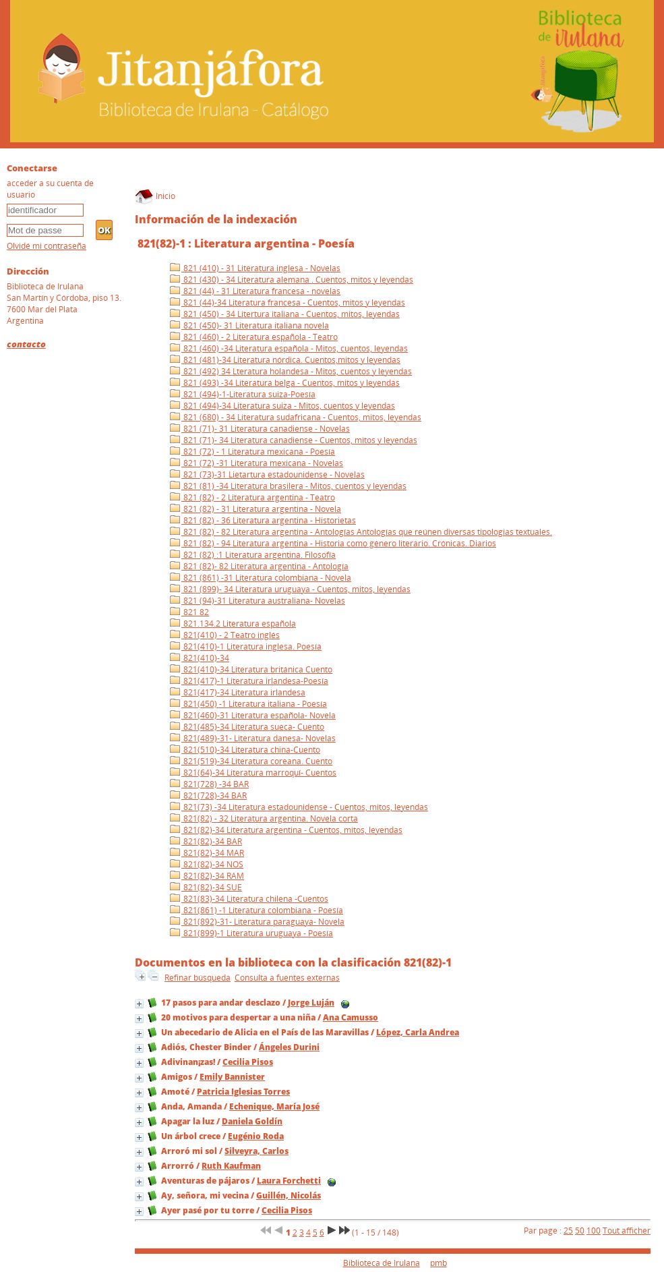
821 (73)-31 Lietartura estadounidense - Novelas (267, 474)
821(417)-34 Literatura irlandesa (237, 692)
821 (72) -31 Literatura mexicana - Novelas (256, 463)
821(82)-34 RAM (207, 875)
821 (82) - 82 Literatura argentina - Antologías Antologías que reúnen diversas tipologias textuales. (361, 532)
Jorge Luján (311, 1002)
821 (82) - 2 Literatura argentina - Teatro (252, 497)
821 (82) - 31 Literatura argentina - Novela (255, 509)
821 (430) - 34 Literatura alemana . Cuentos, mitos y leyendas (291, 279)
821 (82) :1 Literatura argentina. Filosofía (253, 554)
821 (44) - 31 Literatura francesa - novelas (255, 291)
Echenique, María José (274, 1106)
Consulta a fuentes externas (287, 977)
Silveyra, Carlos (256, 1151)
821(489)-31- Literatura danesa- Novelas (253, 738)
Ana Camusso (350, 1017)
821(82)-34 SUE (206, 887)
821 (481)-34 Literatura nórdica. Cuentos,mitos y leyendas (285, 360)
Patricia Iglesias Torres (243, 1091)
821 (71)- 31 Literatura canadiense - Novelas (260, 428)
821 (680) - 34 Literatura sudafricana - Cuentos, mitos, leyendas (295, 417)
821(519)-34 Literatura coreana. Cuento (251, 761)
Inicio (155, 196)
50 (579, 1230)
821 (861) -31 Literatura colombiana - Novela (260, 577)
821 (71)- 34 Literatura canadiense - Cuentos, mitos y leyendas (293, 440)
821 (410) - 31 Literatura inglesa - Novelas (255, 268)
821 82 (189, 612)
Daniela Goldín (252, 1121)
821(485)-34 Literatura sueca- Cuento (247, 726)
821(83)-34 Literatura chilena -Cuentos (249, 898)
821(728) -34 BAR (209, 784)
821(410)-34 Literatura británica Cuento (251, 669)
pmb (438, 1263)
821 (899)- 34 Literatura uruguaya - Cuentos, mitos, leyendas (290, 589)
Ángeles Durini (289, 1047)
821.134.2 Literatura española (233, 623)
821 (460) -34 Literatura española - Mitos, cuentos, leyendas (289, 348)
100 (593, 1230)
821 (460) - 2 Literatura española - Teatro (254, 337)
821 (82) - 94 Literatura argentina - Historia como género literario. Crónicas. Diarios (333, 543)
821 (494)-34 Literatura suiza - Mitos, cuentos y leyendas (282, 405)
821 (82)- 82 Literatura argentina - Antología (259, 566)
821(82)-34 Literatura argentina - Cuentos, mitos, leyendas (286, 830)
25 (568, 1230)
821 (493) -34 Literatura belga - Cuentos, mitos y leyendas (285, 382)
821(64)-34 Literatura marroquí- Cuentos (253, 772)
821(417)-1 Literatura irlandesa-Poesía (249, 681)
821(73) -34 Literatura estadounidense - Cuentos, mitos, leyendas (299, 807)
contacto (26, 344)
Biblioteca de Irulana (381, 1263)
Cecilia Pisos (247, 1062)
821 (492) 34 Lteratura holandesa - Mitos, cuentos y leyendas (291, 371)
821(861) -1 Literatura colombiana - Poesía (256, 910)
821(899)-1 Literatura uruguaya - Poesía (251, 933)
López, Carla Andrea (417, 1032)
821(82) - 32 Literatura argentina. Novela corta (264, 818)
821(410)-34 (199, 658)
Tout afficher (627, 1230)
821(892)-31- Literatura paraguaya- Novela (257, 921)
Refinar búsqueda (197, 977)
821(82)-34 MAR (207, 853)
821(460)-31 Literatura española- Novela (253, 715)
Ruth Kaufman (231, 1166)
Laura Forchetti (289, 1180)
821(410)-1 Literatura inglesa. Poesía (246, 646)
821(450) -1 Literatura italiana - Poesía (248, 704)
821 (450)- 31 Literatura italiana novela (249, 325)
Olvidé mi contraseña (46, 246)
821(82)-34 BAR (206, 841)
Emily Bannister (232, 1076)
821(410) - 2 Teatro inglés (225, 635)
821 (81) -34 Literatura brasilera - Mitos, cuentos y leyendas (288, 486)
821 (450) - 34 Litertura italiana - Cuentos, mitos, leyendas (285, 314)
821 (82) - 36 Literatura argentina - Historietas (263, 520)
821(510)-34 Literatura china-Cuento (245, 749)
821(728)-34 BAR (208, 795)
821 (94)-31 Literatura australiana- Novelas (257, 600)
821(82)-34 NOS (206, 864)
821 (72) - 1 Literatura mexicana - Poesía (252, 451)
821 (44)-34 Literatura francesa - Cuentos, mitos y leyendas (287, 302)
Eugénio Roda (256, 1136)
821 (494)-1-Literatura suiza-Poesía (242, 394)
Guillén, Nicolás (288, 1195)
